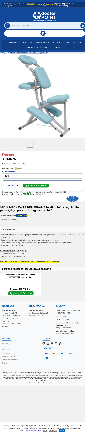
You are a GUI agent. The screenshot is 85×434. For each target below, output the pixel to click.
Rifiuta (45, 430)
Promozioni (14, 42)
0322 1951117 (63, 316)
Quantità (9, 185)
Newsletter (42, 42)
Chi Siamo (57, 42)
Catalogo (28, 42)
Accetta (62, 430)
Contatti (57, 48)
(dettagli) (60, 5)
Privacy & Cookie (73, 42)
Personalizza (53, 430)
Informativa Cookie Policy (33, 430)
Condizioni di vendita (38, 48)
